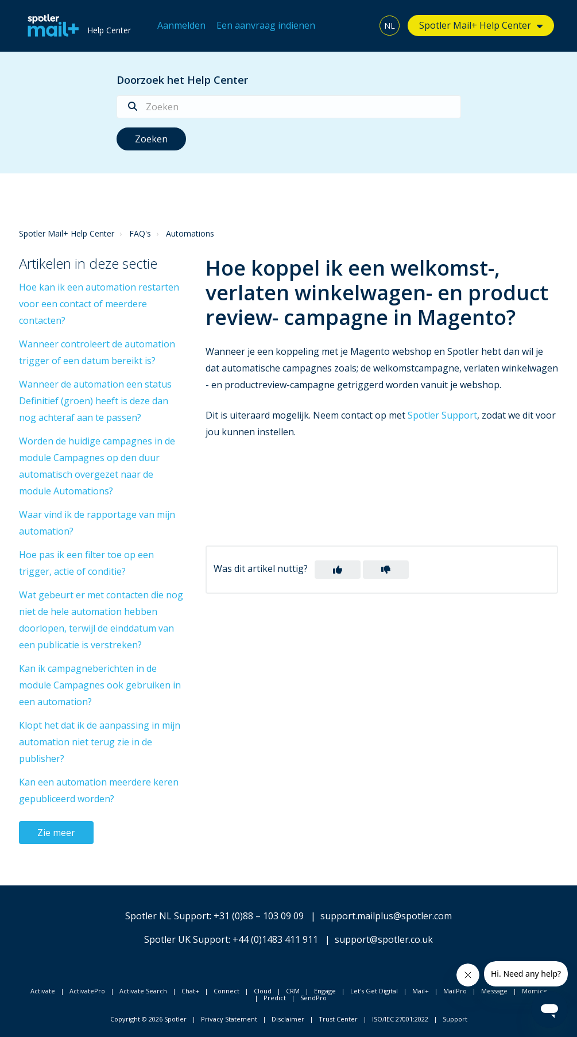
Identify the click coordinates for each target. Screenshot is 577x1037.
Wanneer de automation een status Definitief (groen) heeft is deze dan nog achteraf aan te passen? (95, 401)
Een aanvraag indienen (265, 25)
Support (455, 1019)
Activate (42, 990)
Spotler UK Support (186, 939)
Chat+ (190, 990)
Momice (534, 990)
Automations (190, 233)
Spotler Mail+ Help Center (475, 25)
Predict (275, 997)
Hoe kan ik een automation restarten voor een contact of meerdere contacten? (99, 304)
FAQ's (140, 233)
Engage (325, 990)
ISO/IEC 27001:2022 (400, 1019)
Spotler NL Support (167, 916)
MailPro (455, 990)
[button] (338, 569)
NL (389, 25)
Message (494, 990)
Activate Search (143, 990)
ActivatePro (87, 990)
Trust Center (338, 1019)
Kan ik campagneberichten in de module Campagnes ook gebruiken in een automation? (100, 685)
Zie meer (56, 832)
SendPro (313, 997)
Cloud (263, 990)
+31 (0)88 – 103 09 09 (259, 916)
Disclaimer (288, 1019)
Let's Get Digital (374, 990)
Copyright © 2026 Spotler (148, 1019)
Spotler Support (442, 415)
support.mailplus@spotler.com (386, 916)
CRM (293, 990)
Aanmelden (181, 25)
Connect (226, 990)
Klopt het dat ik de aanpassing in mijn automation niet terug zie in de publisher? (99, 742)
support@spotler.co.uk (384, 939)
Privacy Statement (229, 1019)
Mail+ (420, 990)
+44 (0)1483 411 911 (275, 939)
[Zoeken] (289, 106)
